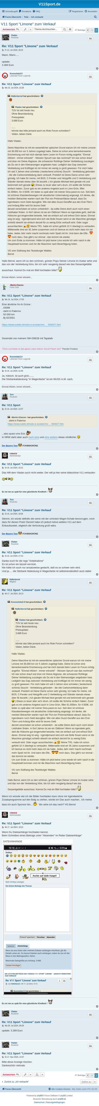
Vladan (14, 35)
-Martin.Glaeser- (17, 285)
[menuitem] (25, 11)
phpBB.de (62, 1099)
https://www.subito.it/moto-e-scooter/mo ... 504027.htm (31, 324)
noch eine (33, 437)
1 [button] (92, 30)
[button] (88, 30)
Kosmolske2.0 (16, 74)
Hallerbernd (17, 96)
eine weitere (51, 437)
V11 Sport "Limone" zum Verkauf (28, 24)
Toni (12, 395)
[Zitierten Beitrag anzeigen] (42, 96)
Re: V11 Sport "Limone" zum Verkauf (30, 46)
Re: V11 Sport (11, 405)
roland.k (13, 454)
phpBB (40, 1096)
